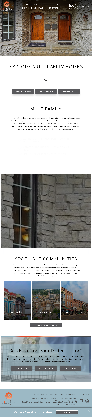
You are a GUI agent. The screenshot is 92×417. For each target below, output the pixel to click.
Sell (57, 395)
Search (44, 395)
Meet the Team (46, 369)
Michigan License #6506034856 (64, 405)
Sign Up (67, 412)
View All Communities (46, 326)
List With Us (70, 369)
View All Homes (23, 91)
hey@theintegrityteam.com (66, 401)
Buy (51, 395)
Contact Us (69, 91)
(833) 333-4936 (70, 399)
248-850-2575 (72, 403)
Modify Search (46, 91)
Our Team (85, 395)
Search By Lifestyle (70, 395)
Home (26, 5)
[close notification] (89, 410)
